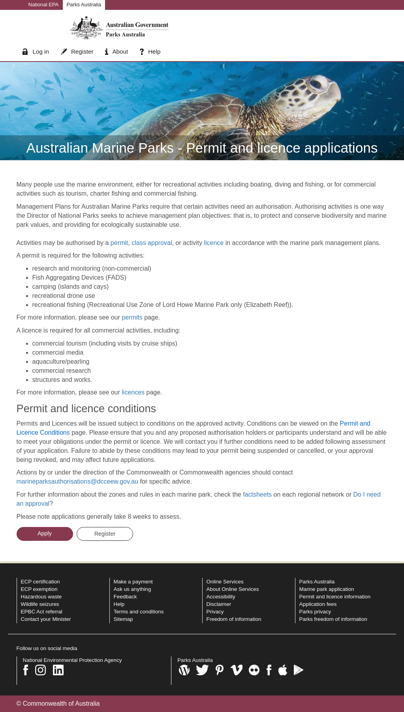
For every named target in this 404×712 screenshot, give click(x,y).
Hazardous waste (41, 597)
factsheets (258, 494)
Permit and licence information (335, 597)
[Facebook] (26, 670)
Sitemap (123, 619)
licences (133, 392)
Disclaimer (219, 604)
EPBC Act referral (41, 612)
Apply (45, 533)
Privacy (215, 612)
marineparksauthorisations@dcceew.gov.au (78, 481)
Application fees (318, 604)
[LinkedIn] (58, 670)
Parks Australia (84, 4)
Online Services (225, 582)
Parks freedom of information (333, 619)
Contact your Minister (46, 619)
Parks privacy (315, 612)
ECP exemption (39, 589)
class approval (152, 242)
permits (132, 317)
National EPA (43, 4)
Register (77, 51)
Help (150, 51)
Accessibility (221, 597)
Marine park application (326, 589)
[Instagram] (40, 670)
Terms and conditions (139, 612)
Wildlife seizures (40, 604)
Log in (36, 51)
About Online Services (233, 589)
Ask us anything (132, 589)
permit (119, 242)
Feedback (125, 597)
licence (214, 242)
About (116, 51)
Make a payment (133, 582)
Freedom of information (234, 619)
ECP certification (40, 582)
